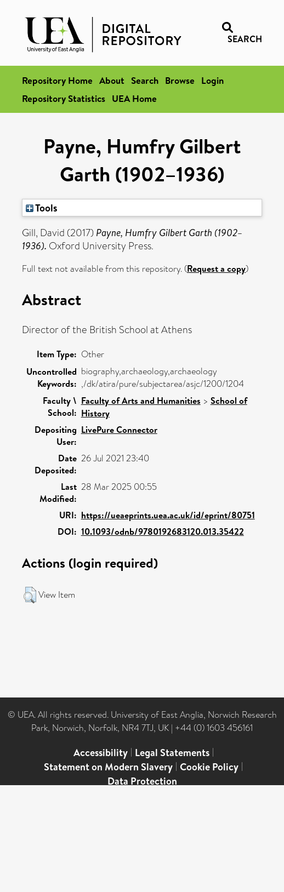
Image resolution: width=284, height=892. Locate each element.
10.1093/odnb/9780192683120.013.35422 (162, 531)
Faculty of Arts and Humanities (141, 400)
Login (212, 80)
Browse (180, 80)
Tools (42, 208)
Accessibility (100, 752)
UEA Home (134, 98)
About (111, 80)
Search (144, 80)
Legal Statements (172, 752)
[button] (30, 595)
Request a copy (216, 268)
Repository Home (57, 80)
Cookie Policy (209, 767)
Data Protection (142, 781)
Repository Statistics (63, 98)
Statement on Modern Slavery (108, 767)
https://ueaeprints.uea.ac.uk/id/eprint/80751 (168, 515)
